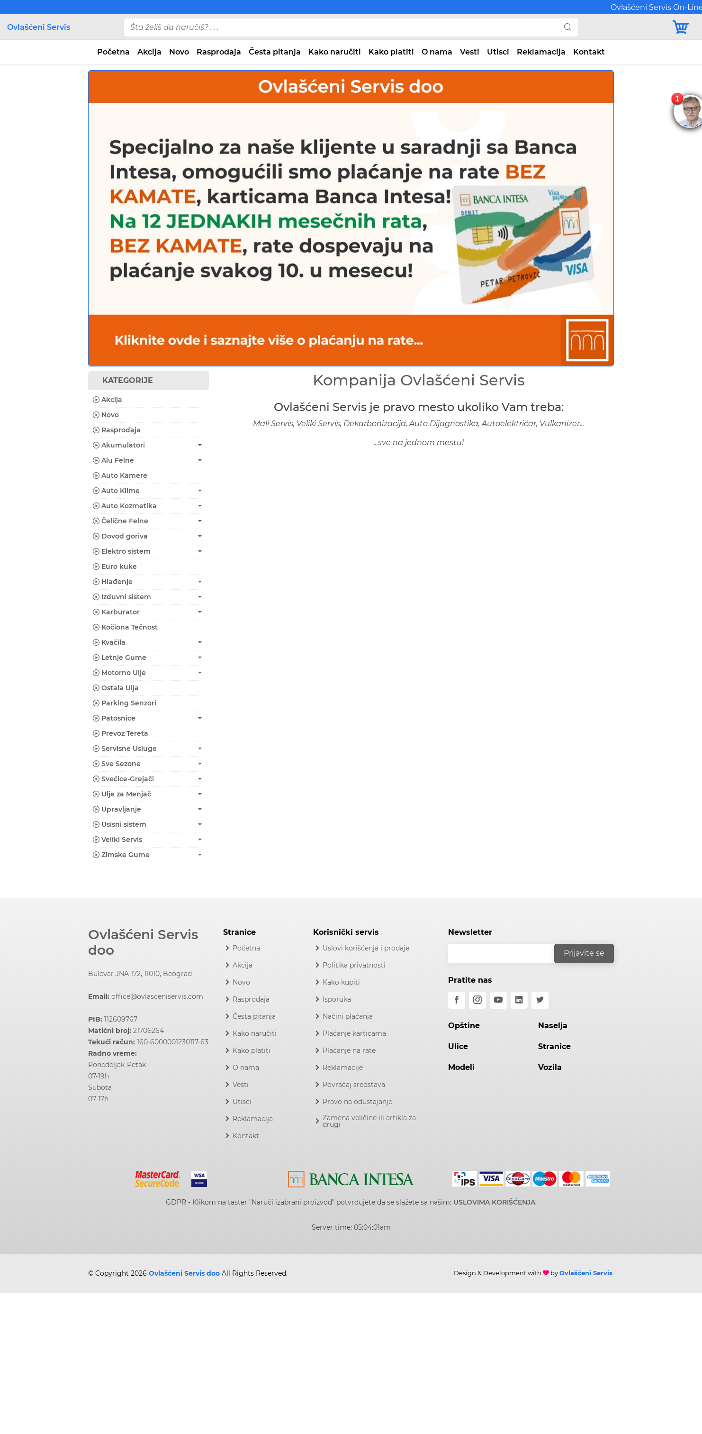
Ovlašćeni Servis (38, 27)
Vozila (550, 1067)
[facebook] (456, 1000)
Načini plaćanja (348, 1016)
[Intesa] (351, 1177)
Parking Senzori (124, 703)
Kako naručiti (334, 51)
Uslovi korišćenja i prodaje (366, 948)
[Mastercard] (159, 1177)
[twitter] (540, 1000)
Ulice (458, 1046)
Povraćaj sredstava (354, 1084)
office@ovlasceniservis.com (157, 996)
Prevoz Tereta (120, 733)
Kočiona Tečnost (125, 627)
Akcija (149, 51)
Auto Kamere (120, 475)
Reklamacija (541, 51)
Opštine (464, 1025)
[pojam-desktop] (341, 27)
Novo (179, 51)
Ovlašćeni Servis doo (143, 942)
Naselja (552, 1025)
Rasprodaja (219, 51)
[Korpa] (683, 27)
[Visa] (195, 1177)
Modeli (461, 1067)
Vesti (469, 51)
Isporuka (337, 999)
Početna (113, 51)
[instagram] (477, 1000)
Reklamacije (343, 1067)
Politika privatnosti (354, 965)
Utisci (498, 51)
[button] (127, 218)
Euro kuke (115, 566)
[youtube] (498, 1000)
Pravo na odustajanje (357, 1101)
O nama (437, 51)
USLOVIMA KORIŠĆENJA (494, 1202)
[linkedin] (519, 1000)
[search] (568, 27)
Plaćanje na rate (349, 1050)
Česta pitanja (275, 51)
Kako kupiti (341, 982)
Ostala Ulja (116, 688)
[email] (507, 953)
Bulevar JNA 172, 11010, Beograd (140, 973)
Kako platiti (391, 51)
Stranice (554, 1046)
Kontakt (589, 51)
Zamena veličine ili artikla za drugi (369, 1121)
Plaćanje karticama (354, 1033)
